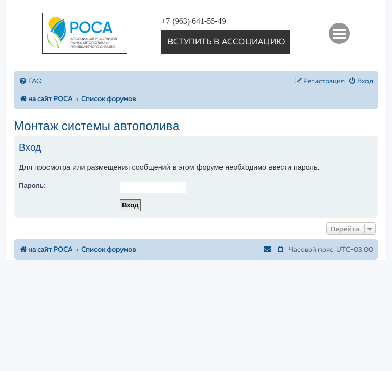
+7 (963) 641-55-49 (193, 21)
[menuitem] (30, 81)
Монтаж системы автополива (96, 126)
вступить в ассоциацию (226, 42)
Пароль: (32, 185)
